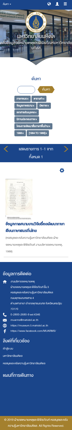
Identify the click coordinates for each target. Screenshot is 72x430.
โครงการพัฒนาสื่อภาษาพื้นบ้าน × (33, 126)
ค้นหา (46, 89)
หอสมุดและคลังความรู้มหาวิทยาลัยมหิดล (24, 363)
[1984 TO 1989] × (38, 133)
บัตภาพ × (44, 105)
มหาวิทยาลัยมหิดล (12, 355)
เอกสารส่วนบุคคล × (26, 112)
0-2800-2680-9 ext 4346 (25, 314)
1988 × (20, 133)
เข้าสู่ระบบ (8, 348)
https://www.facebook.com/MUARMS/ (33, 331)
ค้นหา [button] (7, 4)
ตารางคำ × (39, 98)
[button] (49, 3)
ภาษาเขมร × (22, 98)
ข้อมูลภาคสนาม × (25, 105)
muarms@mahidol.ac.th (24, 320)
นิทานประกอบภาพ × (27, 119)
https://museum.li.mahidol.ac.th (29, 325)
